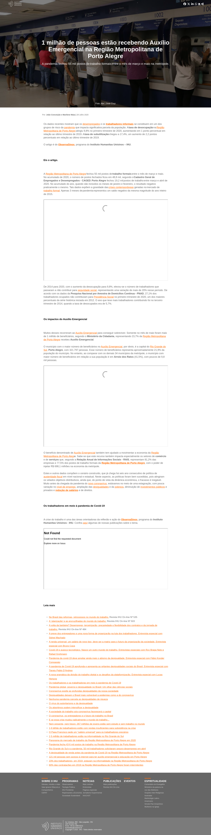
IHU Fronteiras (68, 790)
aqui (85, 523)
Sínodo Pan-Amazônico (154, 804)
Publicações (112, 781)
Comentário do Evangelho (155, 784)
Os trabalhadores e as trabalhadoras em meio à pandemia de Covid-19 (85, 683)
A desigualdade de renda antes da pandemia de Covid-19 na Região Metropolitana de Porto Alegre (99, 752)
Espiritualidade (155, 781)
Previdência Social (104, 297)
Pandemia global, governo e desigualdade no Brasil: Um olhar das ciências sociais (91, 687)
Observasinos (67, 784)
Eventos (130, 781)
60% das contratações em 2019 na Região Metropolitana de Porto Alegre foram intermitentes (96, 765)
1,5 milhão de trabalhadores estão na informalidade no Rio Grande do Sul (86, 736)
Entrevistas (87, 787)
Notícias (88, 781)
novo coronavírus (97, 483)
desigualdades (101, 487)
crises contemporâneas (121, 187)
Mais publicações (110, 784)
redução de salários (66, 490)
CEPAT (44, 793)
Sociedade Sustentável (71, 796)
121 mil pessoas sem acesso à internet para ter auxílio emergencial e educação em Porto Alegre (98, 757)
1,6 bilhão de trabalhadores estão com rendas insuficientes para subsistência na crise (92, 728)
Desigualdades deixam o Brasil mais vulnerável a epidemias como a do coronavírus (91, 695)
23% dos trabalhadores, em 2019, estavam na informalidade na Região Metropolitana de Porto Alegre (100, 761)
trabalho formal (52, 190)
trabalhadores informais (119, 124)
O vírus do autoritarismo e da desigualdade (71, 703)
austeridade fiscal (53, 476)
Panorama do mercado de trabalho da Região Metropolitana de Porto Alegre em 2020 (92, 740)
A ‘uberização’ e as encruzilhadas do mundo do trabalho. (77, 621)
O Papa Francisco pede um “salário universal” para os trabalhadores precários (89, 732)
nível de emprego (66, 487)
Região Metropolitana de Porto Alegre (66, 174)
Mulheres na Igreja (152, 807)
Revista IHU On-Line (111, 787)
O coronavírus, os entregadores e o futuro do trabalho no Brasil (81, 715)
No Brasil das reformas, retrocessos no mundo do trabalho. (79, 617)
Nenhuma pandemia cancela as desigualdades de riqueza (78, 699)
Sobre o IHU (50, 781)
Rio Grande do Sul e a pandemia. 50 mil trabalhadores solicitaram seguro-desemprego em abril (97, 748)
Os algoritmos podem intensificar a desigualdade (74, 707)
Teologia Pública (68, 787)
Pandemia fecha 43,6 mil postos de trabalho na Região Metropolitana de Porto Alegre (92, 744)
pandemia (69, 127)
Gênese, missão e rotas (51, 784)
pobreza (119, 487)
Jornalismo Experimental (92, 793)
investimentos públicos (152, 487)
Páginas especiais (90, 790)
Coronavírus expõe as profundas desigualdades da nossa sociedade (84, 691)
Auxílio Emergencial (86, 333)
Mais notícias (88, 784)
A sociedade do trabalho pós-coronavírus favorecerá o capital (80, 711)
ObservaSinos (66, 144)
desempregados (91, 124)
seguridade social (87, 290)
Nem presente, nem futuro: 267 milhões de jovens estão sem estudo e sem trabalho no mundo (97, 724)
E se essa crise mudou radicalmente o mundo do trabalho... (79, 720)
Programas (70, 781)
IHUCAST (86, 796)
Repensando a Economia (72, 793)
